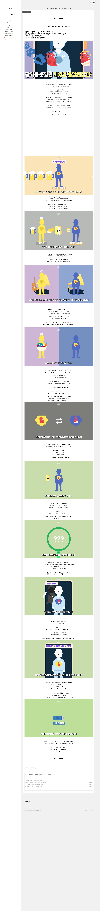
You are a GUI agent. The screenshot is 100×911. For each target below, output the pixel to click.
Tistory (86, 810)
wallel (92, 810)
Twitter (29, 810)
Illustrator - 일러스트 (10, 25)
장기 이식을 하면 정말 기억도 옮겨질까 (59, 8)
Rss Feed (25, 810)
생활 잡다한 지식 (9, 31)
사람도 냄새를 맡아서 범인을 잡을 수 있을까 (34, 780)
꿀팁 (4, 39)
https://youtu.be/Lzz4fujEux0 (59, 114)
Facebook (32, 810)
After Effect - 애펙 (9, 27)
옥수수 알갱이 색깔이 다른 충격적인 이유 (33, 784)
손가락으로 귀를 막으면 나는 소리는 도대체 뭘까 (35, 782)
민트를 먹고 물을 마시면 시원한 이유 (32, 788)
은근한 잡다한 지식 (8, 29)
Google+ (39, 810)
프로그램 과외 (7, 20)
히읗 (10, 8)
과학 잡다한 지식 (38, 774)
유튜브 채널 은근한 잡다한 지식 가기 (34, 38)
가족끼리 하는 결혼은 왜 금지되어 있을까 (33, 786)
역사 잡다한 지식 (9, 33)
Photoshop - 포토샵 (9, 22)
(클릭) (44, 38)
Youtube (36, 810)
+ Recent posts (27, 801)
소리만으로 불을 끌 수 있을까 (31, 777)
